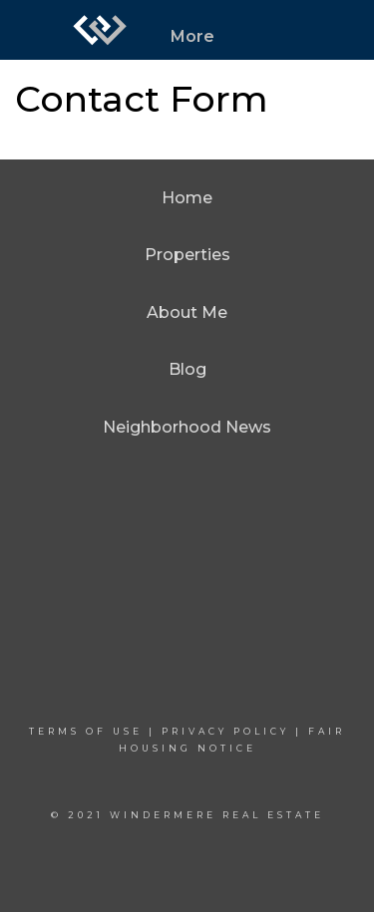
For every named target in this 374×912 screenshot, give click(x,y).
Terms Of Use (86, 731)
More (192, 36)
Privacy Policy (225, 731)
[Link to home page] (100, 30)
